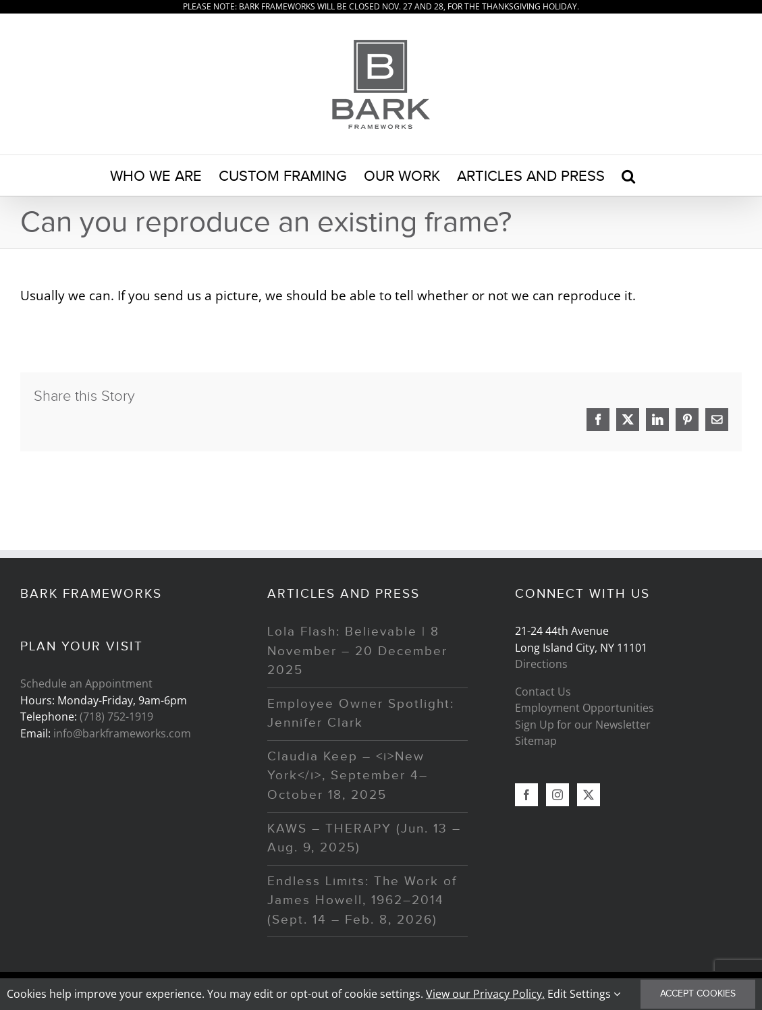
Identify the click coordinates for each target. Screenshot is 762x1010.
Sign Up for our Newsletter (583, 724)
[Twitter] (588, 794)
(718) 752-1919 (116, 716)
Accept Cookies (698, 993)
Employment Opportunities (584, 707)
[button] (628, 175)
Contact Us (543, 691)
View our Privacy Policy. (485, 993)
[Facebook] (526, 794)
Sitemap (536, 740)
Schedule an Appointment (86, 683)
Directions (541, 663)
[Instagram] (557, 794)
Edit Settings (583, 993)
